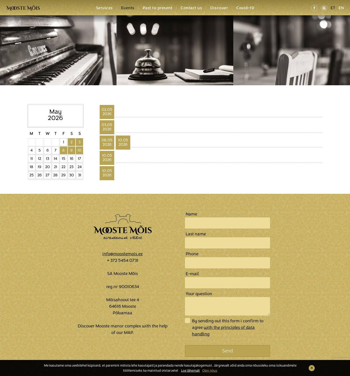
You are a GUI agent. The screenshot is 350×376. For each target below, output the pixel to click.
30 (71, 175)
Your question (199, 294)
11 (31, 158)
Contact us (191, 8)
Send (227, 351)
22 (63, 167)
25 (31, 175)
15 (63, 158)
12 (39, 158)
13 (47, 158)
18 (31, 167)
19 (39, 167)
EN (341, 8)
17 (79, 158)
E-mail (192, 274)
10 (79, 150)
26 (39, 175)
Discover (219, 8)
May (55, 111)
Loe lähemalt (190, 370)
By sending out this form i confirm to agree (227, 327)
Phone (192, 254)
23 (71, 167)
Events (127, 8)
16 (71, 158)
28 (55, 175)
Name (191, 214)
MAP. (129, 332)
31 (79, 175)
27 (47, 175)
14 (55, 158)
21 (55, 167)
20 (47, 167)
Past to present (158, 8)
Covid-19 (245, 8)
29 (63, 175)
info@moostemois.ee (122, 254)
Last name (196, 234)
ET (333, 8)
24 (80, 167)
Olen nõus (209, 370)
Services (104, 8)
